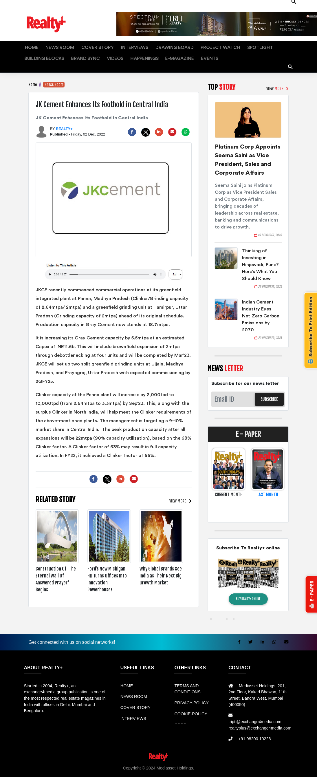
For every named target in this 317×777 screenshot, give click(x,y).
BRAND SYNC (280, 46)
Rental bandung (100, 768)
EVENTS (107, 53)
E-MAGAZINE (83, 53)
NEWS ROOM (51, 46)
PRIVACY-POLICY (191, 697)
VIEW (177, 495)
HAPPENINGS (54, 53)
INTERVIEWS (110, 46)
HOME (29, 46)
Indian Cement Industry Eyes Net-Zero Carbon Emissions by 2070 (260, 310)
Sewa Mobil (128, 768)
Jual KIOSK (269, 768)
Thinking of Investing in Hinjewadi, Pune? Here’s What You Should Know (260, 259)
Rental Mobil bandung (22, 768)
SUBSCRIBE (269, 393)
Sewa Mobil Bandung (63, 768)
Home (32, 78)
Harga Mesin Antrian (196, 768)
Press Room (54, 78)
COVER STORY (81, 46)
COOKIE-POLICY (190, 708)
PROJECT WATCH (180, 46)
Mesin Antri (291, 768)
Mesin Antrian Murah (237, 768)
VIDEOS (30, 53)
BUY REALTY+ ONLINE (248, 593)
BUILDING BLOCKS (246, 46)
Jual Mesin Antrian (158, 768)
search (291, 59)
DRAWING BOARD (143, 46)
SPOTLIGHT (212, 46)
